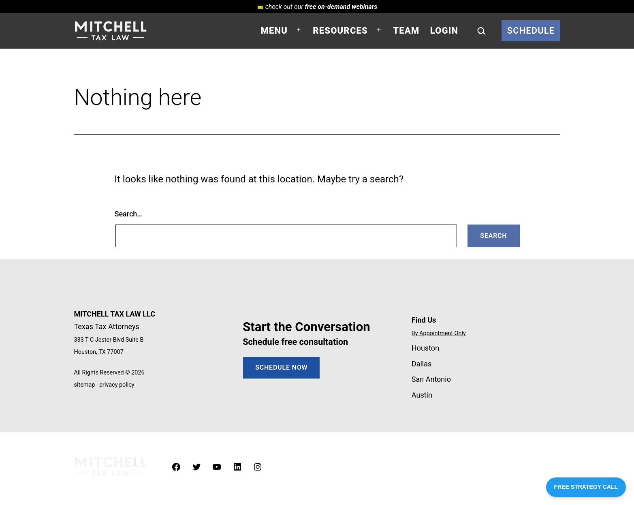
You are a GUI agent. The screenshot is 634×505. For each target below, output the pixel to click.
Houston (425, 348)
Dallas (421, 363)
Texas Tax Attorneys (106, 326)
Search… (129, 214)
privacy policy (116, 384)
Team (406, 31)
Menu (274, 31)
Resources (340, 31)
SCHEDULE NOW (281, 367)
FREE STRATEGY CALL (586, 487)
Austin (422, 395)
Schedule (531, 31)
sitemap (84, 384)
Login (444, 31)
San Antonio (431, 379)
